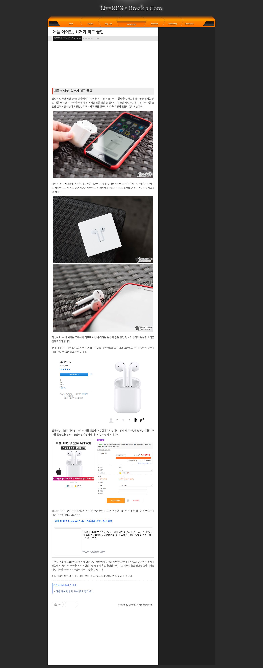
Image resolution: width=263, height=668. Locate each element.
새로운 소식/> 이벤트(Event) (67, 38)
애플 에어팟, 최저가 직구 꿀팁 (78, 32)
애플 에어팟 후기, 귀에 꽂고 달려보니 (74, 591)
